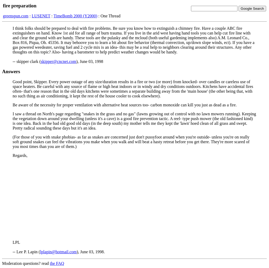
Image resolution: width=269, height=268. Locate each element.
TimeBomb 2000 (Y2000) (75, 16)
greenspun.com (15, 16)
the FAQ (57, 263)
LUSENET (41, 16)
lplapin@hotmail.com (58, 252)
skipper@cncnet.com (58, 61)
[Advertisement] (134, 199)
